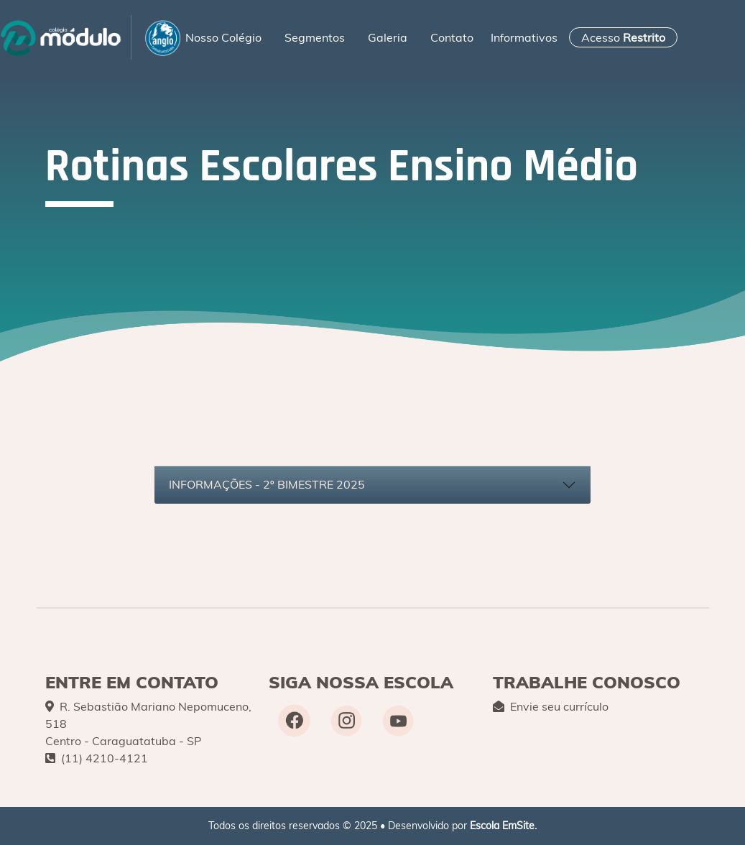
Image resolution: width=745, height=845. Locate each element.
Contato (451, 37)
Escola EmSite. (503, 825)
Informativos (524, 37)
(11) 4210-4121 (96, 758)
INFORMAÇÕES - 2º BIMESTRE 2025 (267, 484)
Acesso (623, 37)
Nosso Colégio (223, 37)
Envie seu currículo (551, 706)
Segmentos (314, 37)
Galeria (387, 37)
